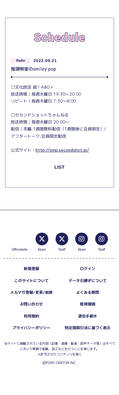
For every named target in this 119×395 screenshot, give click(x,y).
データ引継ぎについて (88, 280)
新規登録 (31, 268)
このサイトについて (31, 280)
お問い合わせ (31, 304)
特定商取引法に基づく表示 (87, 327)
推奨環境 (87, 304)
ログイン (87, 268)
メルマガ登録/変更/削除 (31, 292)
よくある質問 (87, 292)
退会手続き (87, 316)
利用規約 (31, 316)
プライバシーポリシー (31, 327)
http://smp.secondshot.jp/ (62, 150)
